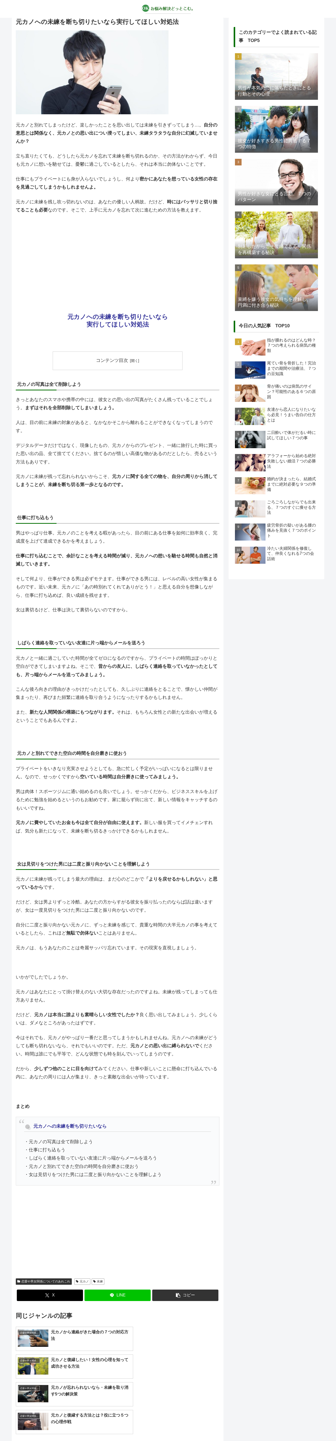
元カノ (82, 1281)
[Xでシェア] (50, 1295)
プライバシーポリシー (179, 1425)
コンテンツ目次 (112, 360)
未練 (98, 1281)
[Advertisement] (117, 256)
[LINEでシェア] (118, 1295)
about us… (147, 1425)
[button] (185, 1295)
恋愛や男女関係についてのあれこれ (43, 1281)
